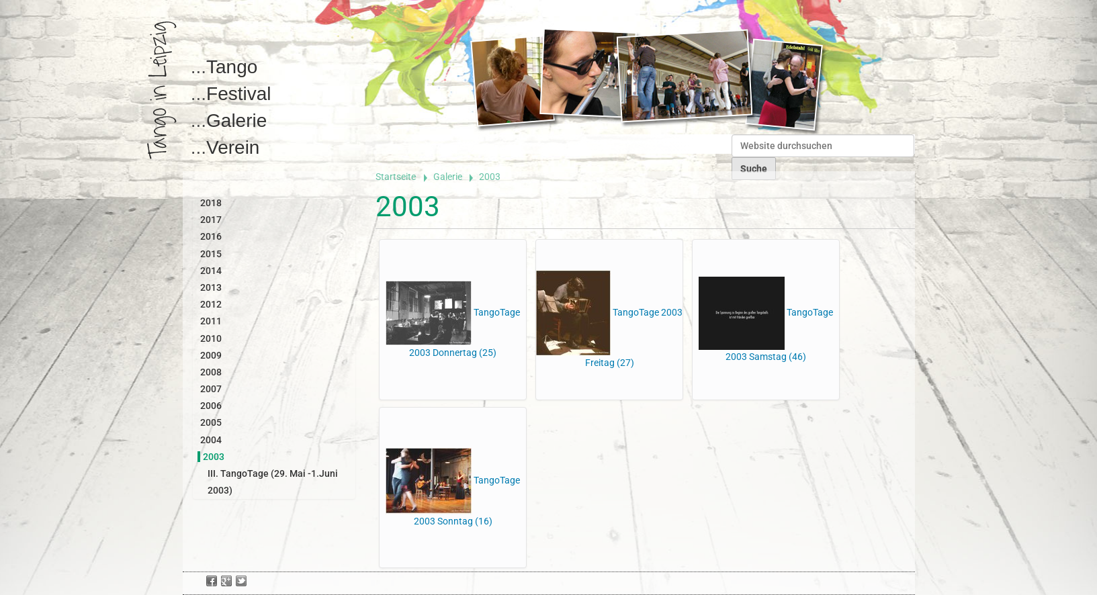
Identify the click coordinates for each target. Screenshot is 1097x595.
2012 (211, 304)
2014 (211, 270)
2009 (211, 355)
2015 (211, 253)
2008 (211, 372)
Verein (232, 147)
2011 (211, 321)
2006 (211, 405)
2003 (213, 456)
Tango (231, 66)
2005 (211, 422)
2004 (211, 439)
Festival (238, 93)
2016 (211, 236)
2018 (211, 202)
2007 (211, 388)
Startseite (396, 176)
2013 (211, 287)
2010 (211, 338)
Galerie (236, 120)
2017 (211, 219)
